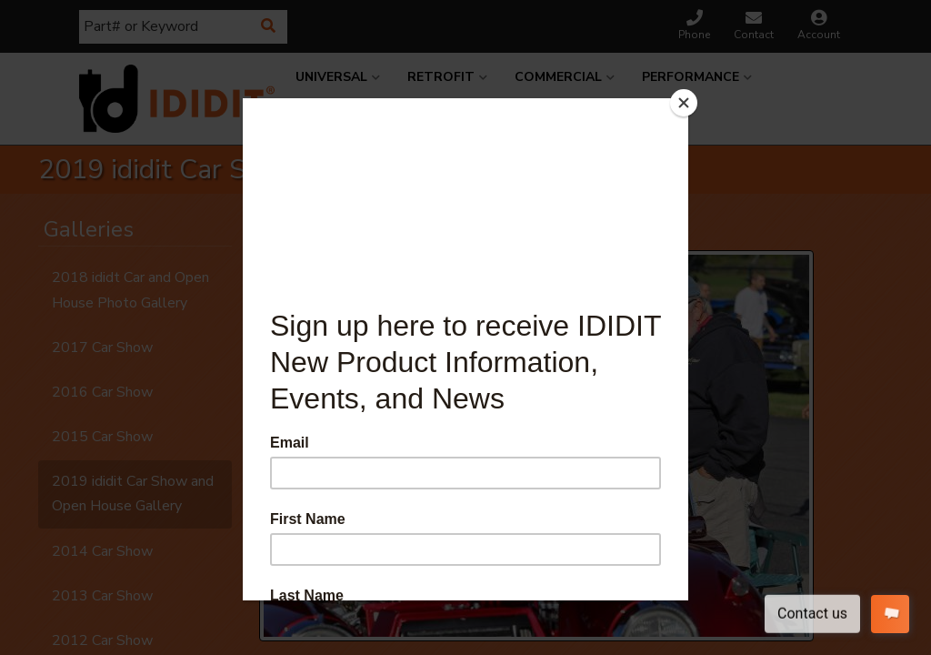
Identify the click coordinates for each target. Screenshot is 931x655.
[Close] (683, 102)
